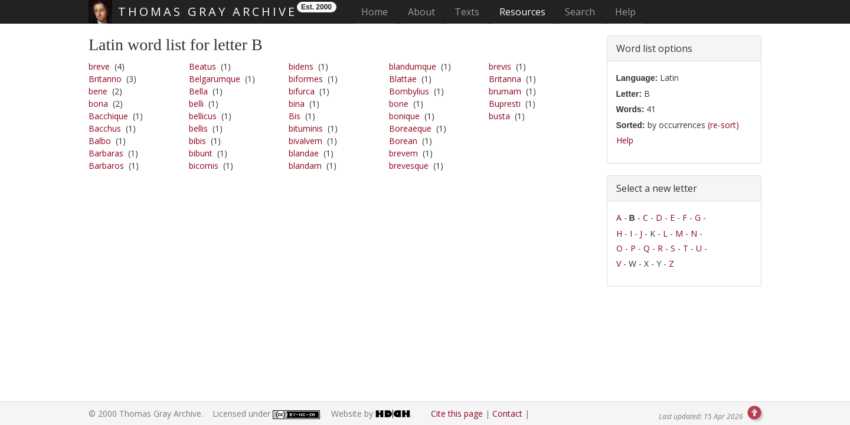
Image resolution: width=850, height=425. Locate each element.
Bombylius (409, 91)
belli (196, 103)
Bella (198, 91)
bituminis (306, 128)
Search (580, 11)
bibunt (200, 153)
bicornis (203, 165)
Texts (467, 11)
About (421, 11)
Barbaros (106, 165)
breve (99, 66)
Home (378, 11)
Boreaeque (410, 128)
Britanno (105, 78)
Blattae (403, 78)
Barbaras (106, 153)
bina (297, 103)
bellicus (203, 116)
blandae (304, 153)
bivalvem (305, 140)
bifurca (302, 91)
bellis (198, 128)
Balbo (100, 140)
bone (398, 103)
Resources (522, 11)
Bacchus (105, 128)
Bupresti (505, 103)
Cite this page (457, 413)
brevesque (409, 165)
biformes (306, 78)
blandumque (412, 66)
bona (98, 103)
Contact (507, 413)
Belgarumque (214, 78)
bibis (197, 140)
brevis (500, 66)
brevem (403, 153)
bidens (301, 66)
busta (499, 116)
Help (625, 11)
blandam (305, 165)
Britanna (505, 78)
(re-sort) (723, 124)
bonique (404, 116)
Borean (403, 140)
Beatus (202, 66)
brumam (505, 91)
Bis (294, 116)
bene (98, 91)
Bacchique (108, 116)
